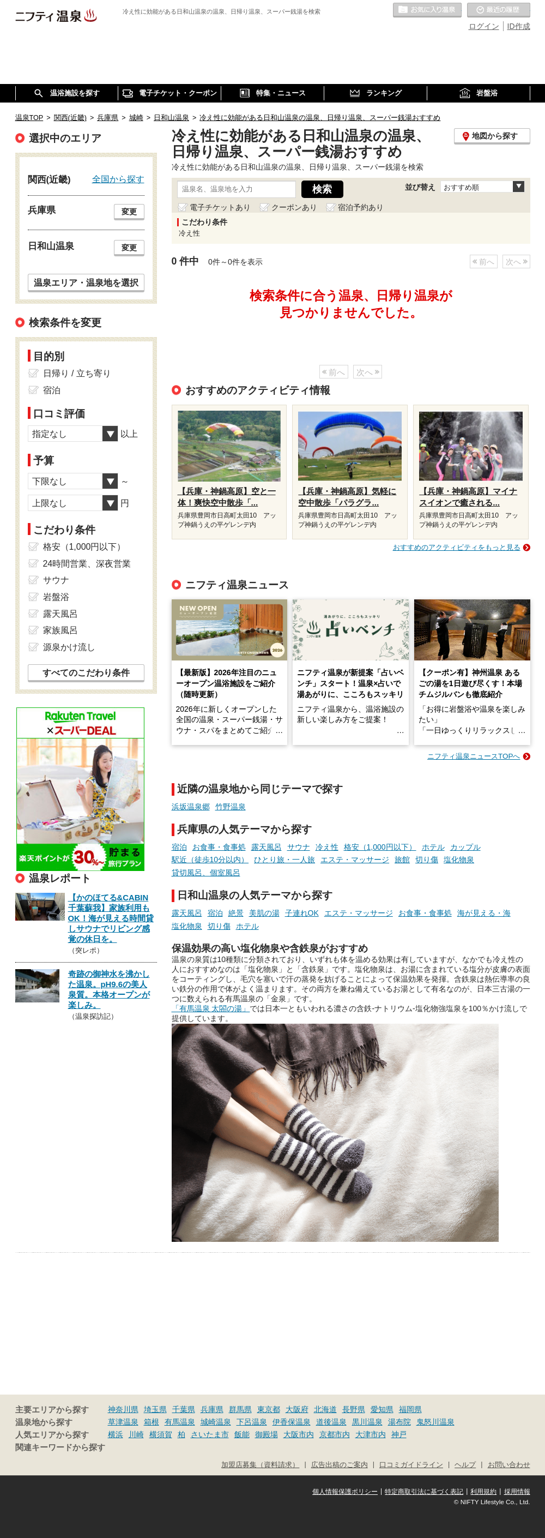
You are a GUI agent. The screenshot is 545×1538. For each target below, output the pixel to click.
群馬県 (240, 1409)
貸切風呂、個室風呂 (206, 872)
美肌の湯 (264, 913)
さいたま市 (210, 1434)
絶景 (236, 913)
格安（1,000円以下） (380, 847)
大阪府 (297, 1409)
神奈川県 (123, 1409)
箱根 (151, 1421)
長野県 (353, 1409)
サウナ (298, 847)
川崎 (136, 1434)
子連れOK (302, 913)
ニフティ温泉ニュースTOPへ (473, 756)
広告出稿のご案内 (339, 1465)
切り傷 (426, 859)
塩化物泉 (459, 859)
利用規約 (483, 1491)
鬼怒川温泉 (435, 1421)
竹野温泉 (230, 806)
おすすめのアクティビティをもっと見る (456, 547)
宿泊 (179, 847)
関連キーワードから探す (60, 1447)
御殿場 (266, 1434)
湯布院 (399, 1421)
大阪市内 (298, 1434)
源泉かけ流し (69, 647)
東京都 (268, 1409)
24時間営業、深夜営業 (87, 563)
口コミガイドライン (411, 1465)
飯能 (242, 1434)
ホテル (433, 847)
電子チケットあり (220, 207)
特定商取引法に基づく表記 (424, 1491)
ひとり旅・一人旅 (284, 859)
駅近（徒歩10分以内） (210, 859)
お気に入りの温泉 (427, 10)
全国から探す (118, 179)
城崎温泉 (216, 1421)
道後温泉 (331, 1421)
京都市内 (334, 1434)
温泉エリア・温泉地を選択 (86, 282)
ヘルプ (465, 1465)
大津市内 (370, 1434)
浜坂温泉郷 (191, 806)
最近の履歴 (498, 10)
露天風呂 (266, 847)
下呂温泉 (252, 1421)
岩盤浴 (56, 597)
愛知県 (382, 1409)
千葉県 (183, 1409)
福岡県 (410, 1409)
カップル (465, 847)
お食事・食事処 (219, 847)
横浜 (115, 1434)
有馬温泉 (180, 1421)
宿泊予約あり (361, 207)
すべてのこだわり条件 (86, 672)
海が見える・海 (484, 913)
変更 (129, 211)
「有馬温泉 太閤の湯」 (211, 1008)
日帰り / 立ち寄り (77, 373)
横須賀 (160, 1434)
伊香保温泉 (291, 1421)
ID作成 (518, 26)
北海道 (325, 1409)
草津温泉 (123, 1421)
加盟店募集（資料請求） (260, 1465)
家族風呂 (60, 630)
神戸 (399, 1434)
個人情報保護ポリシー (345, 1491)
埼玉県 (155, 1409)
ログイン (484, 26)
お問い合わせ (509, 1465)
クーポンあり (294, 207)
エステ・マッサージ (354, 859)
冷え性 (327, 847)
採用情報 (517, 1491)
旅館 (402, 859)
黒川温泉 (367, 1421)
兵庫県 (212, 1409)
